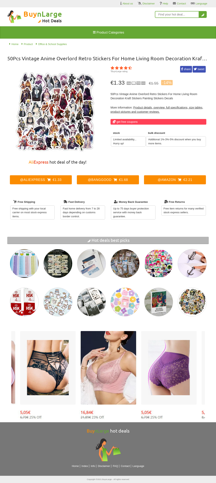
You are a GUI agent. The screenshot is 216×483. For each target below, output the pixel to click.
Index (84, 466)
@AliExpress (41, 180)
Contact (125, 466)
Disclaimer (104, 466)
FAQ (115, 466)
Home (75, 466)
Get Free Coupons (127, 121)
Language (138, 466)
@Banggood (108, 180)
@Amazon (175, 180)
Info (93, 466)
